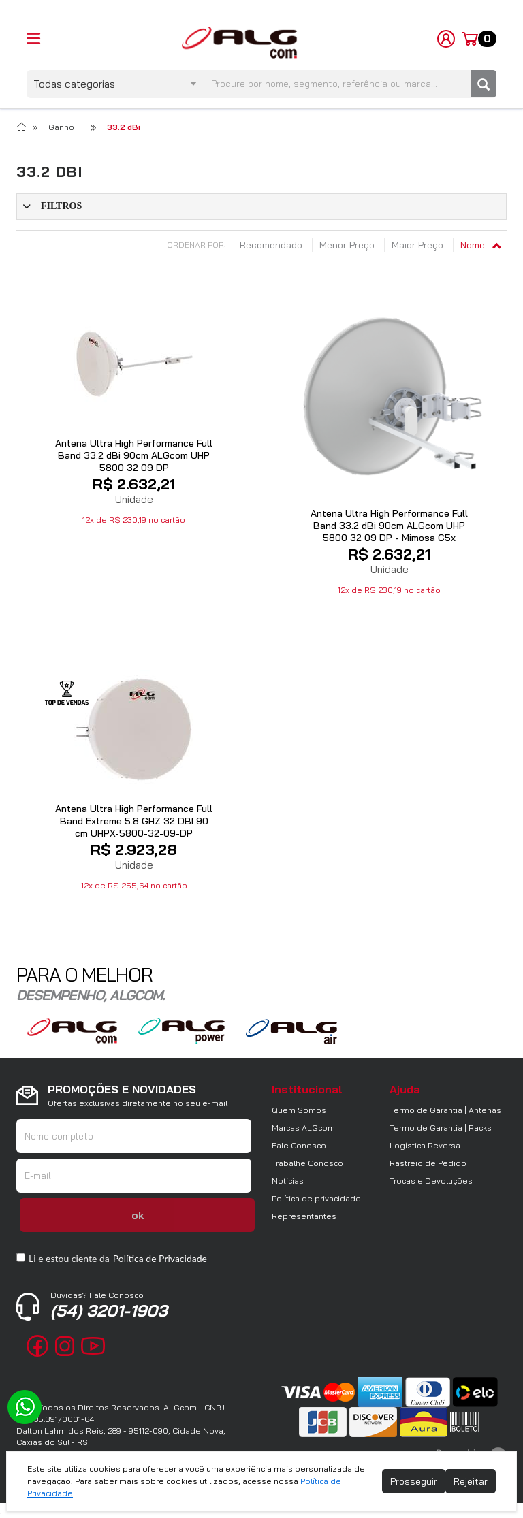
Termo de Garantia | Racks (441, 1128)
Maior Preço (419, 245)
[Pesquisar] (483, 83)
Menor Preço (348, 245)
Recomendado (272, 245)
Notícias (288, 1181)
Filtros (61, 206)
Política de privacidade (316, 1198)
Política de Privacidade (160, 1258)
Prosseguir (413, 1481)
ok (137, 1215)
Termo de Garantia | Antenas (445, 1110)
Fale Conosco (299, 1145)
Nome (480, 245)
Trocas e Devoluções (431, 1181)
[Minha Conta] (446, 37)
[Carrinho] (479, 39)
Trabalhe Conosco (307, 1163)
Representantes (304, 1216)
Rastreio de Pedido (428, 1163)
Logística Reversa (425, 1145)
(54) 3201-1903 (109, 1305)
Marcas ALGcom (303, 1128)
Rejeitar (471, 1481)
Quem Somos (299, 1110)
